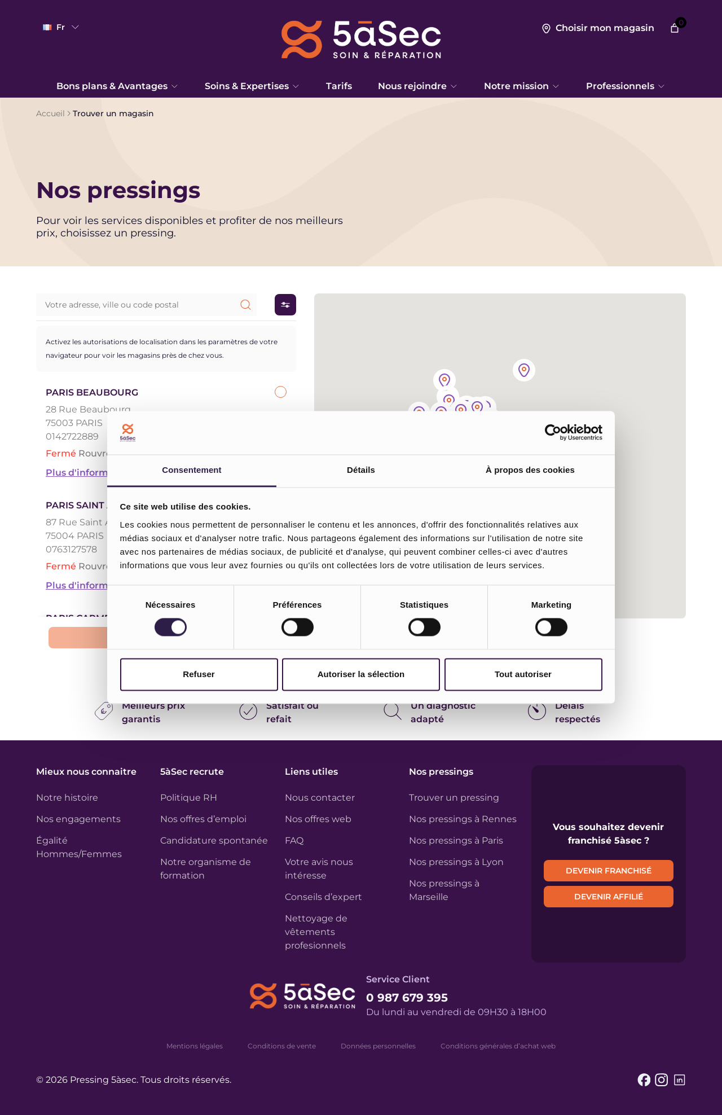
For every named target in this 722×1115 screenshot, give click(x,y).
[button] (477, 409)
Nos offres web (318, 819)
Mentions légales (194, 1046)
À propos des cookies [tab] (530, 470)
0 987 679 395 (407, 997)
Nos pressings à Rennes (463, 819)
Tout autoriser (523, 674)
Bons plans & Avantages (117, 86)
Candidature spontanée (214, 840)
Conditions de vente (282, 1046)
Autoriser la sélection (361, 674)
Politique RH (188, 797)
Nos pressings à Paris (456, 840)
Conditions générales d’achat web (498, 1046)
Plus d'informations (91, 472)
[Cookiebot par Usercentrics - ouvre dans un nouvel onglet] (553, 432)
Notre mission (522, 86)
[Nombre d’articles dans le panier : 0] (674, 28)
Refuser (199, 674)
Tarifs (339, 86)
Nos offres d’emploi (203, 819)
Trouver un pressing (454, 797)
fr (62, 27)
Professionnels (626, 86)
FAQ (294, 840)
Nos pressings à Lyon (456, 862)
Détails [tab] (361, 470)
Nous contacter (320, 797)
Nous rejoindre (418, 86)
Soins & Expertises (252, 86)
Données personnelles (378, 1046)
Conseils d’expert (323, 897)
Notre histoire (67, 797)
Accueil (50, 113)
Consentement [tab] (191, 470)
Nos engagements (78, 819)
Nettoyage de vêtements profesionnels (316, 932)
